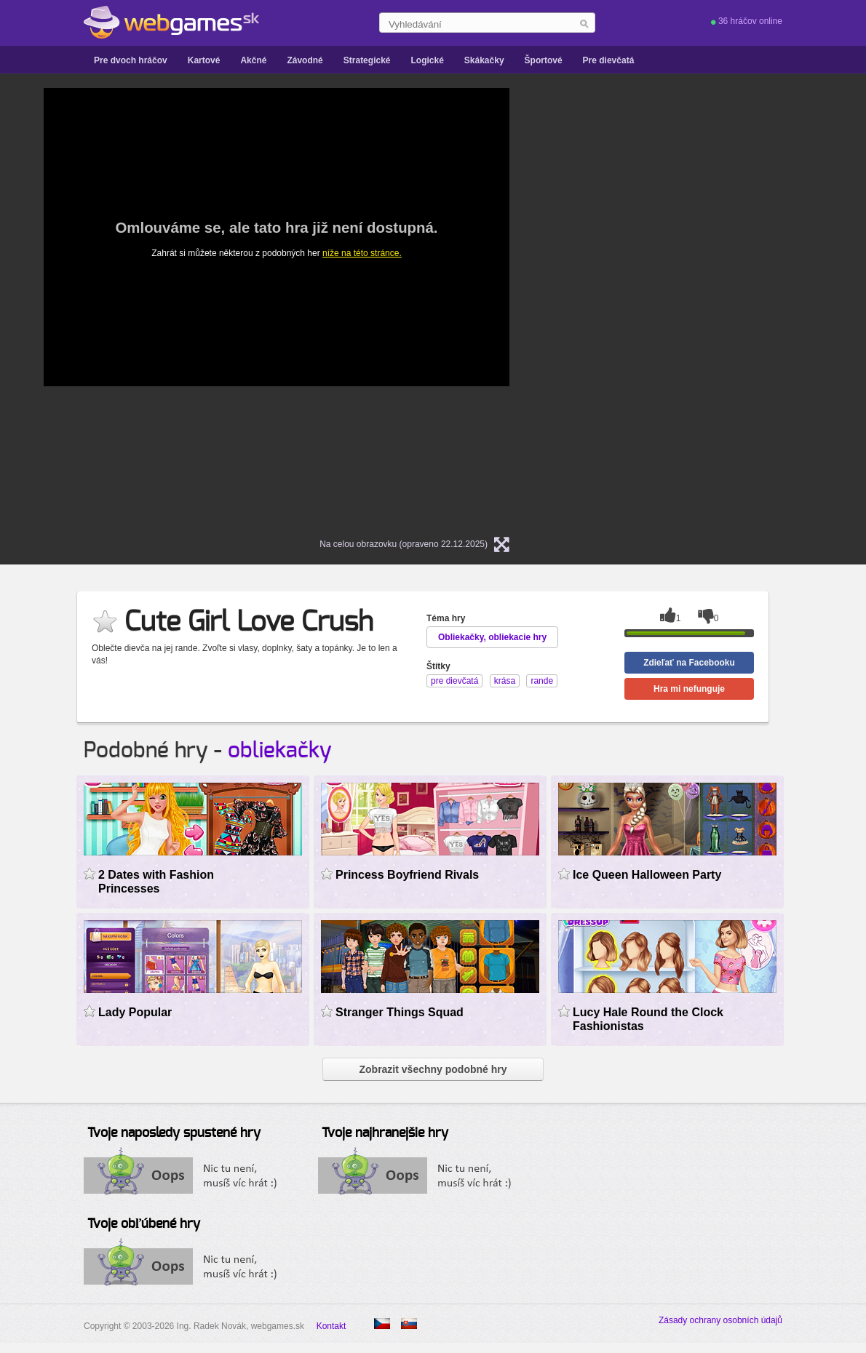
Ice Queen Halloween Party (647, 875)
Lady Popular (135, 1012)
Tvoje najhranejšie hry (385, 1133)
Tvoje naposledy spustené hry (174, 1133)
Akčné (253, 60)
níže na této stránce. (362, 253)
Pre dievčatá (609, 60)
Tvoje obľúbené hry (143, 1224)
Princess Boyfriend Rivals (407, 875)
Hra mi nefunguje (689, 689)
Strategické (367, 60)
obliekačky (280, 751)
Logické (426, 60)
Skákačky (484, 60)
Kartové (204, 60)
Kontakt (331, 1326)
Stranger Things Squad (399, 1012)
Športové (544, 60)
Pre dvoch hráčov (130, 60)
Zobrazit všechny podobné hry (433, 1069)
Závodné (304, 60)
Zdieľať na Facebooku (689, 663)
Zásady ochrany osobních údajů (720, 1320)
